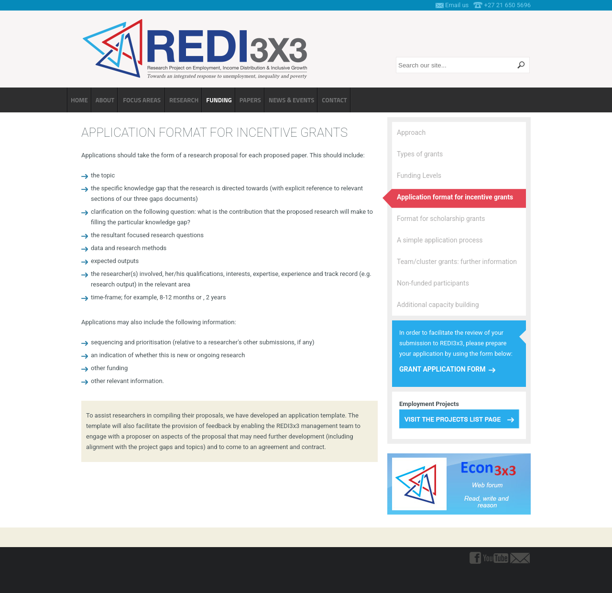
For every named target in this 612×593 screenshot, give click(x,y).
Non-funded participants (433, 283)
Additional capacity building (438, 304)
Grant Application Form (442, 369)
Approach (411, 132)
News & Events (291, 100)
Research (183, 100)
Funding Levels (419, 175)
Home (79, 100)
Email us (457, 5)
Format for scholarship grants (441, 218)
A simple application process (440, 240)
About (105, 100)
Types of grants (420, 154)
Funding (218, 100)
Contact (334, 100)
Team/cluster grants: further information (457, 261)
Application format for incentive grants (455, 197)
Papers (250, 100)
